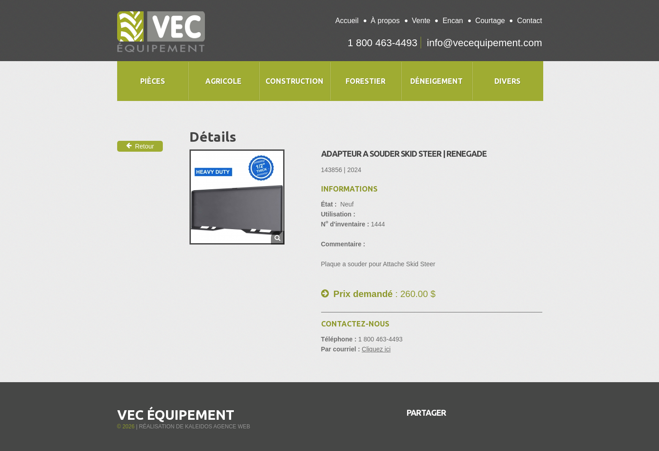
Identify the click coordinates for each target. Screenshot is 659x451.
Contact (529, 20)
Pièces (152, 81)
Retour (140, 146)
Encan (452, 20)
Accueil (347, 20)
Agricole (223, 81)
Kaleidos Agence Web (217, 426)
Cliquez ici (376, 349)
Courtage (490, 20)
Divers (507, 81)
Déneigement (436, 81)
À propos (385, 20)
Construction (294, 81)
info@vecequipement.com (484, 42)
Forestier (365, 81)
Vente (421, 20)
